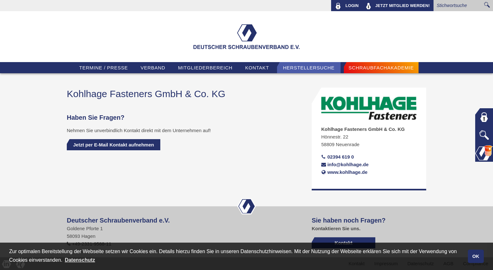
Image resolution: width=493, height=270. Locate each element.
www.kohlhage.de (344, 172)
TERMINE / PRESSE (103, 67)
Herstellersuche (309, 67)
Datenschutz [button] (80, 260)
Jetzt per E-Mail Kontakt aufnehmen (113, 144)
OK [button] (475, 256)
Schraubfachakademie (381, 67)
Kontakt (257, 67)
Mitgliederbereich (205, 67)
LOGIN (347, 6)
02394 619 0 (337, 157)
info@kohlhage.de (345, 164)
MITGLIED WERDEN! (398, 6)
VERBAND (153, 67)
